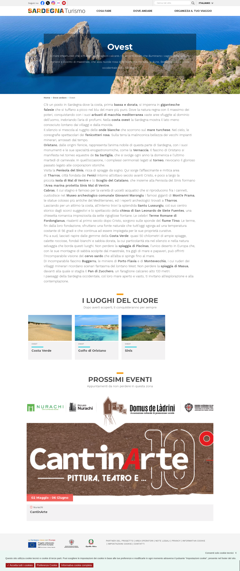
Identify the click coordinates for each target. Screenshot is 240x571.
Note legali (162, 540)
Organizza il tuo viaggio (193, 10)
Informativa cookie (193, 540)
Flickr (58, 2)
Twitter (48, 2)
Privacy (176, 540)
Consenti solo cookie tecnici (222, 552)
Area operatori (144, 540)
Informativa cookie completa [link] (76, 565)
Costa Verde (41, 350)
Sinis (128, 350)
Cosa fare (103, 10)
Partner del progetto (119, 540)
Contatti (139, 544)
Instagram (53, 2)
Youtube (64, 2)
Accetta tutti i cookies (20, 565)
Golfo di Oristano (92, 350)
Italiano (204, 3)
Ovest (34, 344)
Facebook (42, 2)
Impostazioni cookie (120, 544)
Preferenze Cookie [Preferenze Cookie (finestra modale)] (47, 565)
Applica (193, 3)
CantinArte (38, 512)
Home (47, 97)
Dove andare (142, 10)
